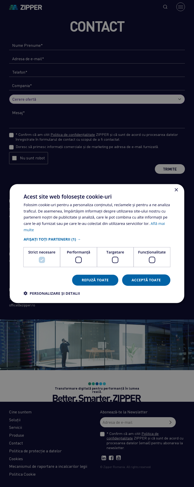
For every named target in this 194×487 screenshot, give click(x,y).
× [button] (176, 190)
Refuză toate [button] (95, 280)
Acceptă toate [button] (146, 280)
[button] (96, 239)
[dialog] (97, 243)
